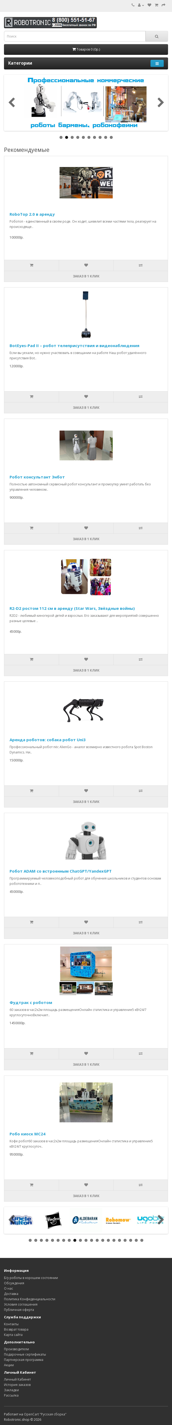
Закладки (11, 1390)
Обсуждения (14, 1283)
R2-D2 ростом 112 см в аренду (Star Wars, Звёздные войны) (72, 608)
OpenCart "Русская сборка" (45, 1414)
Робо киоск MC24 (27, 1133)
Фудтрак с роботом (31, 1002)
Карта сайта (13, 1334)
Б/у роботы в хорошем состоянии (31, 1278)
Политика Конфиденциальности (29, 1299)
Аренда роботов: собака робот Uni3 (48, 739)
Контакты (11, 1324)
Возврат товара (16, 1329)
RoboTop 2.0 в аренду (32, 214)
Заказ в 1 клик (86, 276)
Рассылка (11, 1395)
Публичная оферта (19, 1309)
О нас (8, 1288)
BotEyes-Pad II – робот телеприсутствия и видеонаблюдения (74, 345)
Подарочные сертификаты (25, 1354)
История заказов (17, 1384)
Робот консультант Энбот (37, 477)
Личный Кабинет (17, 1379)
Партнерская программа (23, 1359)
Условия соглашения (20, 1304)
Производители (16, 1349)
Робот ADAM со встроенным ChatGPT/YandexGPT (61, 871)
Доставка (11, 1293)
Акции (9, 1365)
